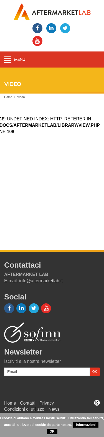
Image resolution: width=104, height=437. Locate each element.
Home (8, 97)
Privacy (46, 403)
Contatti (27, 403)
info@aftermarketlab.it (41, 280)
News (53, 409)
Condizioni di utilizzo (24, 409)
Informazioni (86, 425)
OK (52, 431)
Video (21, 97)
